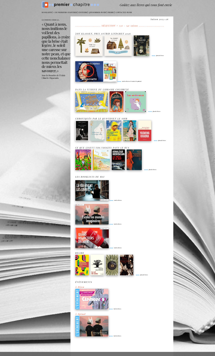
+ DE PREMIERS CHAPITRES (65, 12)
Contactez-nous (123, 12)
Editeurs (82, 12)
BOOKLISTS (47, 12)
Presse (111, 12)
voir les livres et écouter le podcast (129, 81)
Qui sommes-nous (97, 12)
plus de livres (158, 55)
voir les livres (116, 200)
